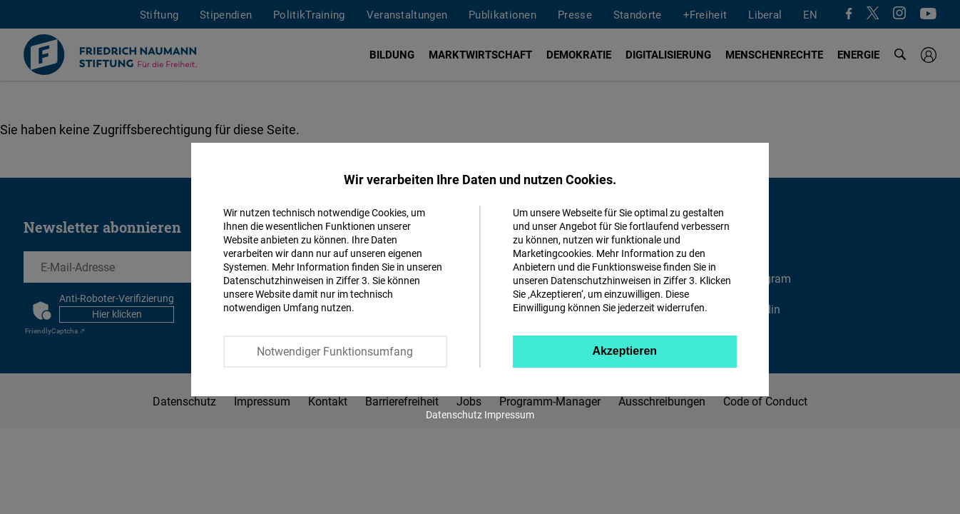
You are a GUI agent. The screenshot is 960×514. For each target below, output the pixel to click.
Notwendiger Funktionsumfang (335, 351)
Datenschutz (454, 414)
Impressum (509, 414)
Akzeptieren (624, 351)
